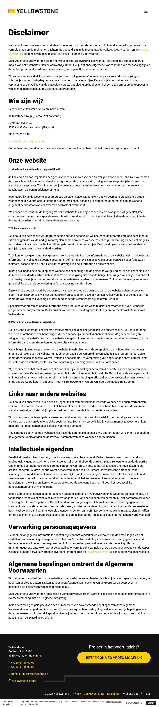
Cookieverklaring (94, 693)
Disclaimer (113, 693)
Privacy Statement (98, 551)
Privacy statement (134, 703)
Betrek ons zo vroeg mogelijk (114, 658)
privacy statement (113, 701)
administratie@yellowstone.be (29, 673)
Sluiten (151, 703)
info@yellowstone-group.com (26, 141)
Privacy (76, 693)
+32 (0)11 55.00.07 (22, 666)
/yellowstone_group (24, 680)
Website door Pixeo (137, 693)
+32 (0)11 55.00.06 (22, 662)
